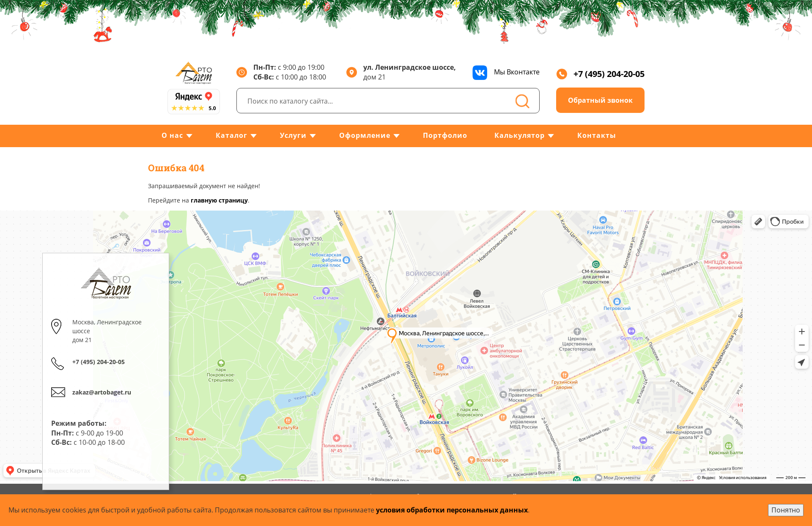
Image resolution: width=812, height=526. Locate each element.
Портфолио (445, 135)
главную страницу (219, 200)
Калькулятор (519, 135)
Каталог (231, 135)
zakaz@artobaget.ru (101, 392)
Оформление (364, 135)
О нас (172, 135)
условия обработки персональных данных (452, 510)
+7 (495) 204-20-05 (600, 73)
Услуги (293, 135)
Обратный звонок (600, 100)
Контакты (596, 135)
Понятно (785, 510)
